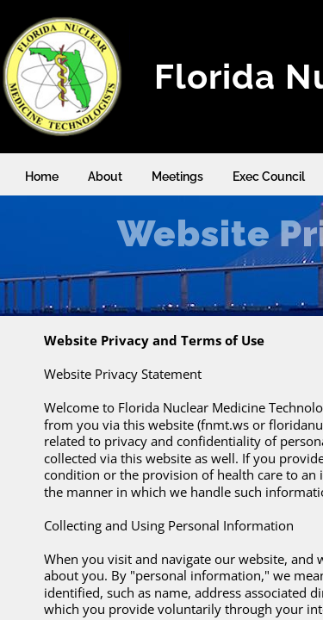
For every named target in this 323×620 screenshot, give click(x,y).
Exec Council (269, 176)
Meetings (177, 176)
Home (42, 176)
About (105, 176)
